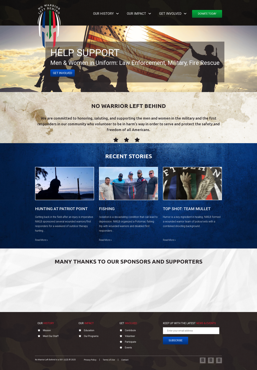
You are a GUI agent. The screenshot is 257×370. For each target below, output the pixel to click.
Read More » (41, 240)
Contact (124, 360)
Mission (44, 330)
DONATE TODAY (207, 13)
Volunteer (127, 336)
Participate (127, 342)
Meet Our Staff (48, 336)
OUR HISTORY (103, 14)
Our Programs (89, 336)
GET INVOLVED (170, 14)
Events (125, 347)
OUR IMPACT (136, 14)
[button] (118, 13)
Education (86, 330)
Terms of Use (109, 360)
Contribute (127, 330)
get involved (62, 73)
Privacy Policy (90, 360)
